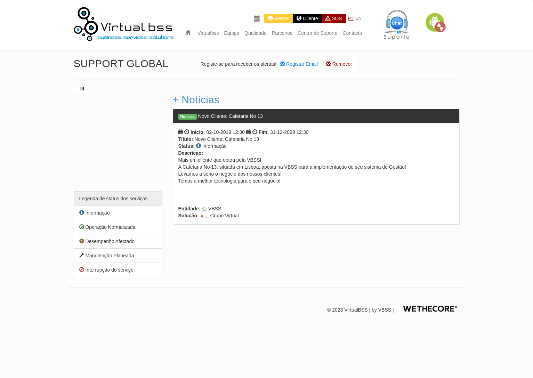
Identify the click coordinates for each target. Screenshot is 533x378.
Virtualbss (208, 33)
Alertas (278, 18)
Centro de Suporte (317, 33)
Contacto (352, 33)
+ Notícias (196, 99)
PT (351, 18)
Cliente (307, 18)
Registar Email (299, 64)
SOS (333, 18)
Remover (339, 64)
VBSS (384, 310)
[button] (435, 22)
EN (358, 18)
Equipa (231, 33)
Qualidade (255, 33)
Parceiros (282, 33)
